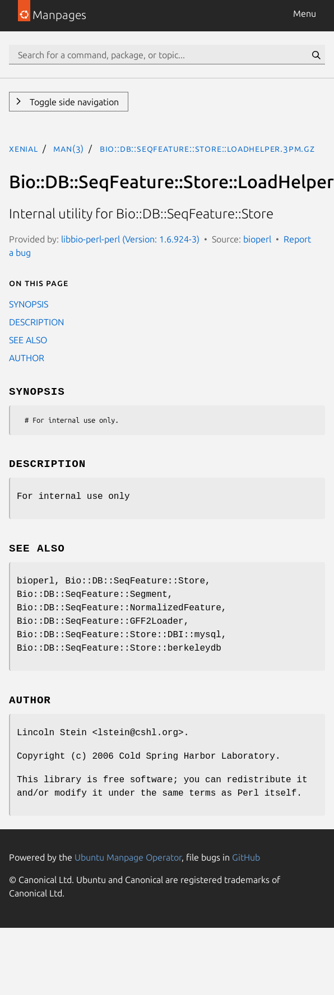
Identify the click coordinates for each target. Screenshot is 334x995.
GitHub (246, 857)
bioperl (257, 239)
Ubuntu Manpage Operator (128, 857)
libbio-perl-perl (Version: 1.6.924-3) (130, 239)
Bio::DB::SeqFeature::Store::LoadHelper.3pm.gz (207, 148)
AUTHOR (26, 358)
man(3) (68, 148)
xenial (23, 148)
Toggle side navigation (73, 102)
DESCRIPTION (36, 322)
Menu (304, 13)
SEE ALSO (28, 340)
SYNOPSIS (28, 304)
